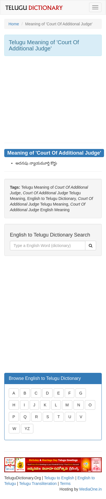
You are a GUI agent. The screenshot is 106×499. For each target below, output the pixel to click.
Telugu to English (59, 478)
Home (13, 24)
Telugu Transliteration (38, 483)
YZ (27, 428)
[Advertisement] (53, 99)
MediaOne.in (90, 489)
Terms (65, 483)
